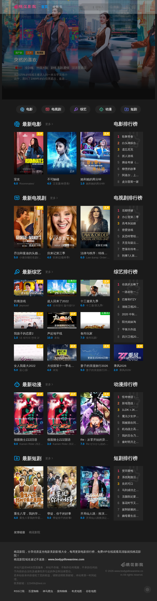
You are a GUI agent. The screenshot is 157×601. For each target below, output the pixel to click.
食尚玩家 (86, 333)
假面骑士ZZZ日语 (25, 439)
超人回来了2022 (58, 301)
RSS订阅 (19, 591)
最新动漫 (27, 384)
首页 (44, 7)
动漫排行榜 (126, 384)
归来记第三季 (56, 253)
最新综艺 (27, 272)
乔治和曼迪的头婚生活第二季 (33, 253)
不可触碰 (53, 179)
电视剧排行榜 (128, 198)
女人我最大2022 (24, 365)
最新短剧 (27, 458)
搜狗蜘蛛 (62, 591)
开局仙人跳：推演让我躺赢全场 (101, 513)
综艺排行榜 (126, 271)
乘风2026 (120, 365)
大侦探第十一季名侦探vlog (65, 365)
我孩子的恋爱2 (23, 333)
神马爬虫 (48, 591)
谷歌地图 (91, 591)
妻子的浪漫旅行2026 (94, 365)
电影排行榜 (126, 124)
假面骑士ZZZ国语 (59, 439)
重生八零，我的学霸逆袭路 (32, 513)
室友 (17, 179)
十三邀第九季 (89, 301)
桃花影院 (34, 532)
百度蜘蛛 (33, 591)
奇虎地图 (77, 591)
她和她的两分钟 (90, 179)
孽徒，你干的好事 (59, 513)
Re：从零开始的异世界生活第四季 (103, 439)
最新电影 (27, 124)
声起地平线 (54, 333)
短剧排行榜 (126, 458)
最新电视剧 (30, 198)
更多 (49, 124)
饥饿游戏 (20, 301)
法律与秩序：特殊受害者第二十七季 (104, 253)
